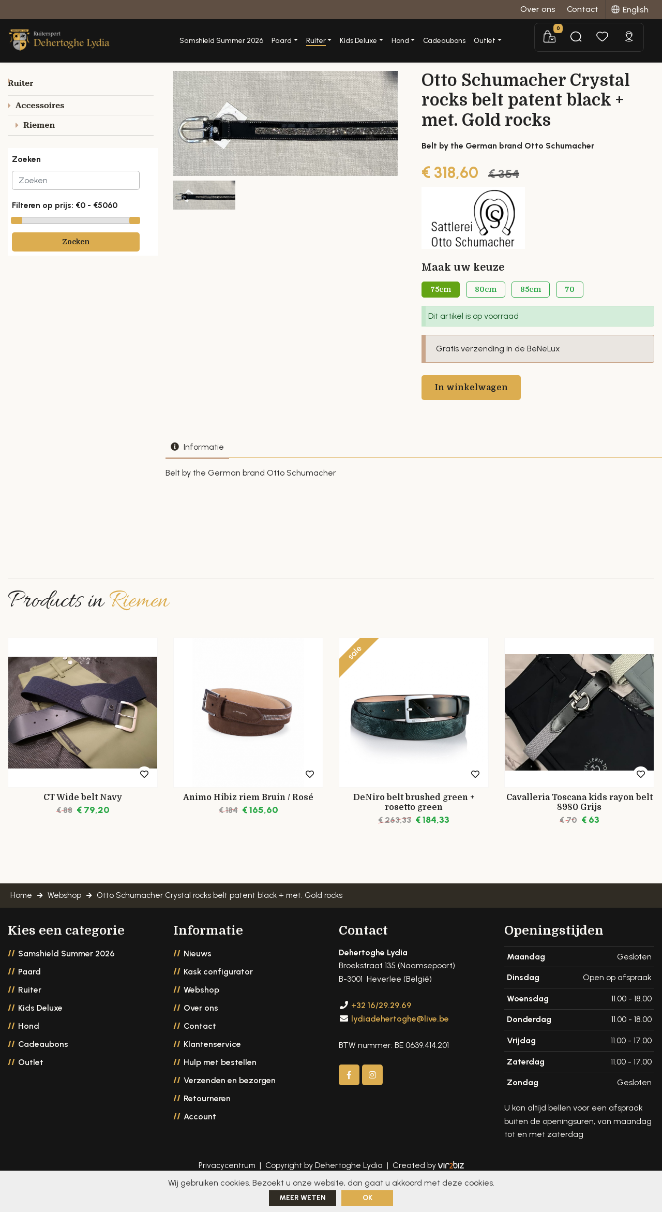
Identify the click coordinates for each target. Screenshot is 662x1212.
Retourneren (207, 1118)
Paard (29, 991)
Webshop (201, 1009)
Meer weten (302, 1197)
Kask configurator (218, 991)
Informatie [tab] (197, 458)
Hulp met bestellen (220, 1082)
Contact (200, 1046)
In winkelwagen (472, 398)
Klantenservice (212, 1064)
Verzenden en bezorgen (230, 1100)
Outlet (30, 1082)
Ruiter (29, 1009)
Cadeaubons (483, 36)
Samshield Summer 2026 (260, 36)
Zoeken (75, 253)
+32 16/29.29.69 (381, 1025)
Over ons (201, 1027)
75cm (440, 298)
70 (570, 298)
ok (367, 1197)
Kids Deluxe (40, 1027)
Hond (28, 1046)
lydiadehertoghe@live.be (400, 1038)
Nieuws (198, 973)
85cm (530, 298)
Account (200, 1136)
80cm (485, 298)
